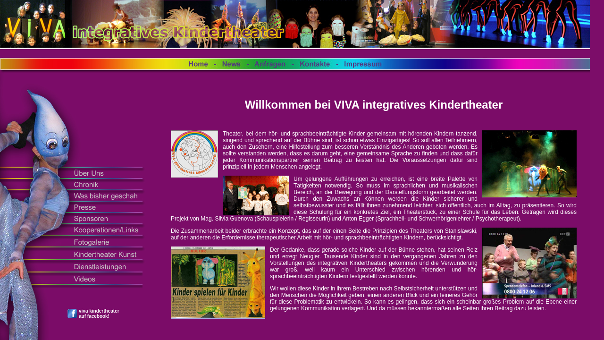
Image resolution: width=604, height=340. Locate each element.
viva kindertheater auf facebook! (99, 313)
